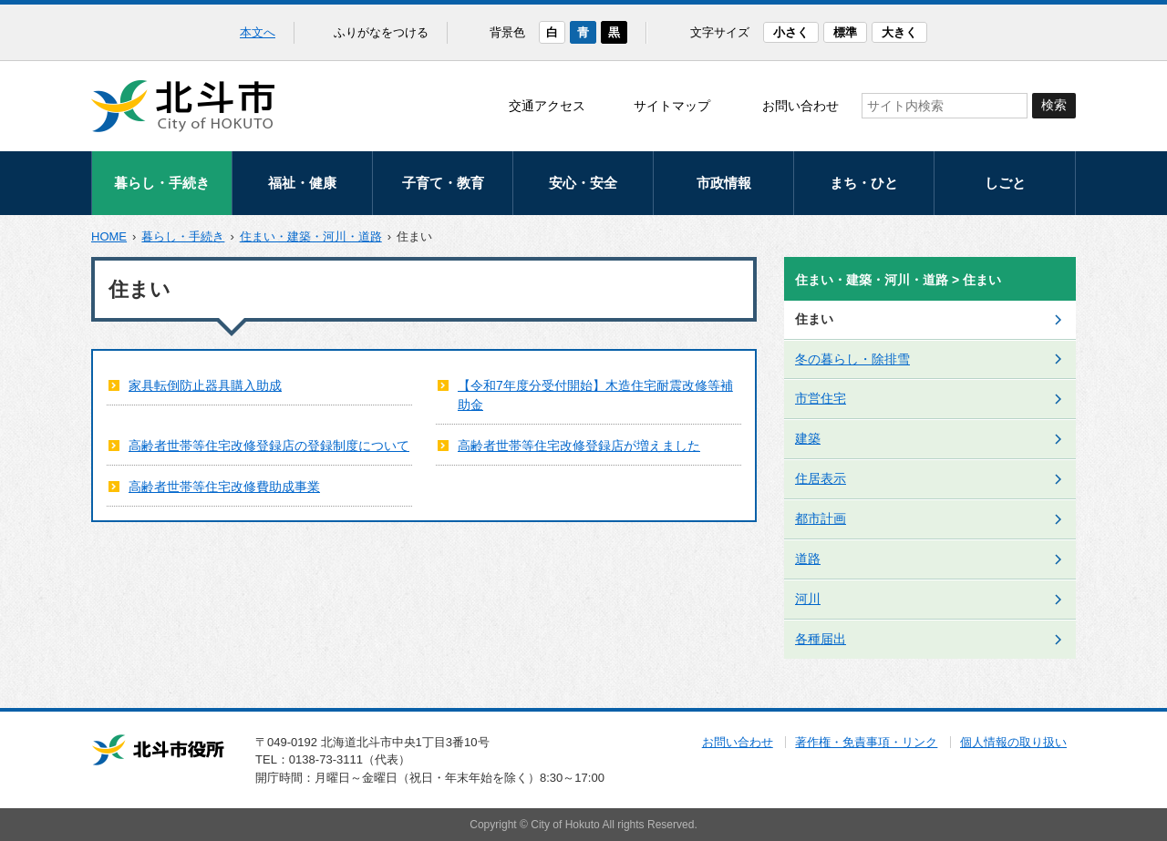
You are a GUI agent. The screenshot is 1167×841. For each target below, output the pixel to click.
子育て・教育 (443, 182)
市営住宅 (820, 398)
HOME (109, 236)
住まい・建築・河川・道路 (311, 236)
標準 (845, 32)
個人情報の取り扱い (1013, 742)
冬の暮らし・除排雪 (852, 359)
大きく (899, 32)
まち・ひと (864, 182)
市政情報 (724, 182)
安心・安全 (583, 182)
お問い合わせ (800, 105)
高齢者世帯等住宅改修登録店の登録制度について (269, 445)
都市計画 (820, 518)
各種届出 (820, 638)
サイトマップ (672, 105)
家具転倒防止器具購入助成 (205, 385)
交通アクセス (547, 105)
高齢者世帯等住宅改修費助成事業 (224, 486)
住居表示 (820, 478)
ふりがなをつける (381, 32)
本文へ (257, 32)
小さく (791, 32)
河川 (808, 598)
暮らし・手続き (162, 182)
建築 (808, 438)
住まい (814, 319)
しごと (1005, 182)
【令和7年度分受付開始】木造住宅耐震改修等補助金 (595, 395)
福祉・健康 (302, 182)
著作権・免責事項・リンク (866, 742)
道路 (808, 558)
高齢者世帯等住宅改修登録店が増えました (579, 445)
